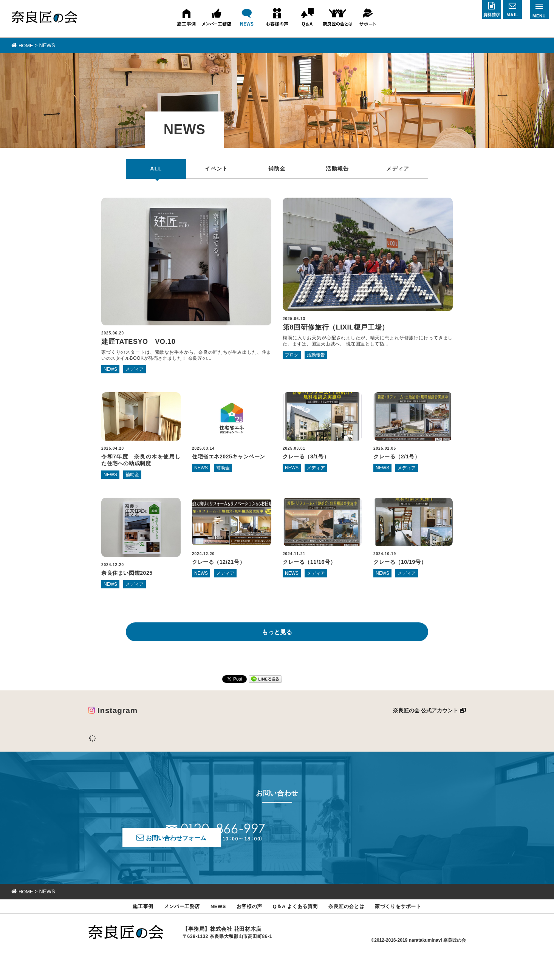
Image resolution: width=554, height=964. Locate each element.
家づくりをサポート (410, 914)
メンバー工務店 (171, 914)
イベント (216, 168)
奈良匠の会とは (353, 914)
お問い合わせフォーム (342, 837)
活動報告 (337, 168)
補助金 (277, 168)
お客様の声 (245, 914)
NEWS (212, 914)
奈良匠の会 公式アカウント (425, 715)
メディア (398, 168)
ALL (156, 168)
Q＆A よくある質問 (296, 914)
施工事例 (129, 914)
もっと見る (277, 636)
